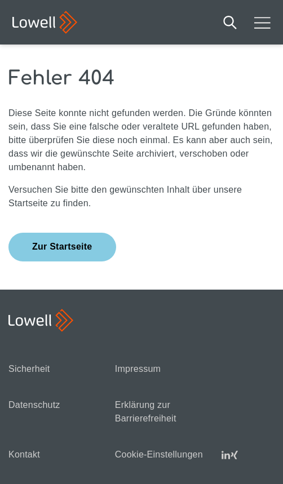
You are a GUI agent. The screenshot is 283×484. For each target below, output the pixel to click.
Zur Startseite (62, 246)
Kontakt (24, 454)
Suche (230, 22)
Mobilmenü (262, 22)
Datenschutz (34, 405)
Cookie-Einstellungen (159, 454)
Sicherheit (29, 369)
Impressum (138, 369)
